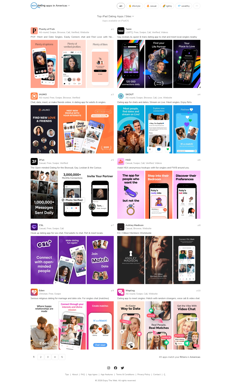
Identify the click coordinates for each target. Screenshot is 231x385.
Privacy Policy (143, 374)
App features (107, 374)
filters (183, 357)
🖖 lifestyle (134, 6)
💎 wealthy (184, 6)
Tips (67, 374)
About (75, 374)
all (120, 6)
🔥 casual (151, 6)
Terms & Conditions (125, 374)
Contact (157, 374)
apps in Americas (58, 5)
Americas (195, 357)
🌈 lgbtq (167, 6)
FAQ (83, 374)
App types (93, 374)
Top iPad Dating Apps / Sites (115, 16)
